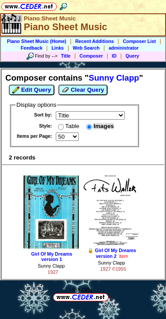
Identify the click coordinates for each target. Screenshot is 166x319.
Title (66, 55)
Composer (91, 55)
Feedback (31, 48)
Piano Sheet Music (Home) (36, 41)
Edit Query (31, 89)
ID (114, 55)
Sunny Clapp (51, 265)
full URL (83, 290)
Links (57, 48)
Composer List (139, 41)
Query (132, 55)
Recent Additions (94, 41)
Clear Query (83, 89)
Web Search (86, 48)
